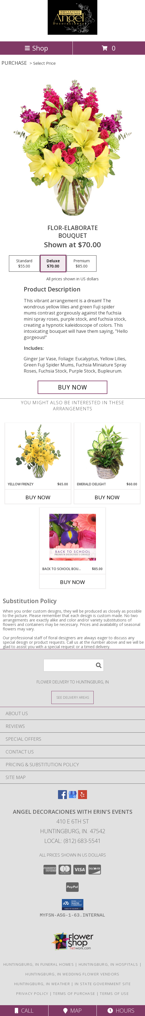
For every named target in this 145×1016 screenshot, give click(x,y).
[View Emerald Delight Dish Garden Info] (107, 452)
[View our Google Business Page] (72, 797)
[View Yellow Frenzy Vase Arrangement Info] (38, 452)
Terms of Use (114, 993)
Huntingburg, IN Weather (42, 983)
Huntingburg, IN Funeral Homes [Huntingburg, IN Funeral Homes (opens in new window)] (38, 964)
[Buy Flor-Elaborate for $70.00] (72, 387)
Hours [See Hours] (120, 1010)
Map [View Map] (72, 1010)
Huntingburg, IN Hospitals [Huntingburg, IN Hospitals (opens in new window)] (108, 964)
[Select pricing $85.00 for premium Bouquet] (81, 264)
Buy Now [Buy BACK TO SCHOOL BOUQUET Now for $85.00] (72, 582)
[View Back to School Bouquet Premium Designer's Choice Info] (72, 537)
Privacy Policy (32, 993)
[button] (72, 904)
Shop (36, 48)
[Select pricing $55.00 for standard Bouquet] (24, 264)
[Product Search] (74, 665)
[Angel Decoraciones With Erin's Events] (72, 33)
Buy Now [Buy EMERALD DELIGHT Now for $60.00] (107, 497)
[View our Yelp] (82, 797)
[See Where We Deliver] (72, 697)
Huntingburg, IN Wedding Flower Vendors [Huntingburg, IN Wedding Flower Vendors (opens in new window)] (72, 974)
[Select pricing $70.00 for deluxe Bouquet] (53, 264)
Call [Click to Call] (24, 1010)
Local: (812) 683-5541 (72, 841)
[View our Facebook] (62, 797)
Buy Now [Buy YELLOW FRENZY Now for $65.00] (37, 497)
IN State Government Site (103, 983)
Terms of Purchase (74, 993)
